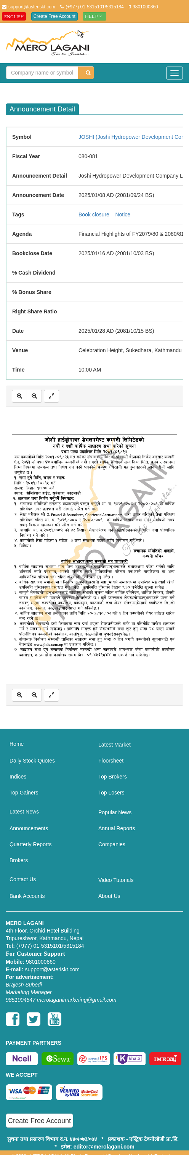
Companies (111, 844)
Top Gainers (24, 793)
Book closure (93, 214)
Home (17, 744)
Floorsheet (110, 761)
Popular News (114, 812)
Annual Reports (116, 828)
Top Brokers (112, 777)
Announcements (29, 828)
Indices (18, 777)
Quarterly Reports (30, 844)
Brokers (19, 860)
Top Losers (111, 793)
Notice (122, 214)
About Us (109, 896)
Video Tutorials (115, 880)
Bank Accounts (27, 896)
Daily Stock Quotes (32, 761)
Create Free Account (54, 16)
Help (94, 16)
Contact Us (23, 879)
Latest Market (114, 745)
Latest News (24, 812)
